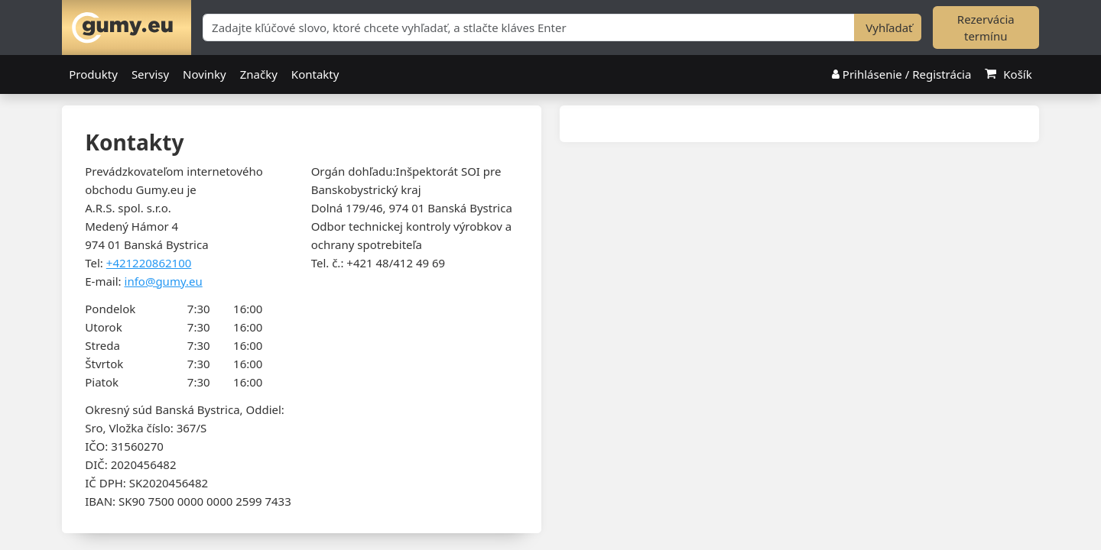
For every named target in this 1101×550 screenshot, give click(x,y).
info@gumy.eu (164, 281)
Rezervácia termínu (986, 27)
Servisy (150, 74)
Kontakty (315, 74)
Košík (1008, 74)
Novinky (204, 74)
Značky (259, 74)
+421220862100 (149, 262)
